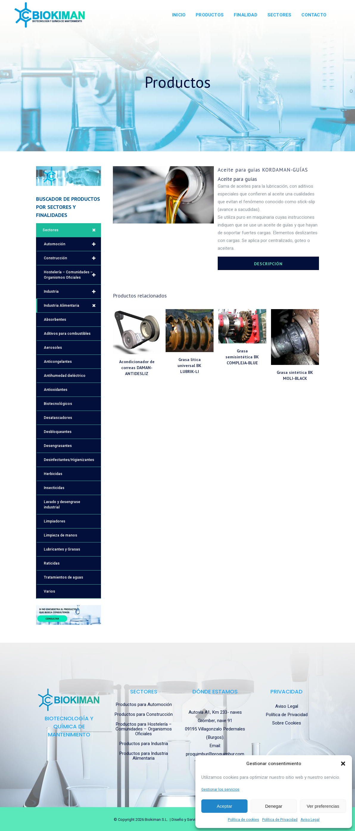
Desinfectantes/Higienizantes (69, 459)
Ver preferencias (323, 806)
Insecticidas (54, 488)
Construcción (72, 258)
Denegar (273, 806)
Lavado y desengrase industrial (62, 504)
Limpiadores (54, 521)
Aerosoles (53, 347)
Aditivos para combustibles (67, 333)
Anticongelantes (58, 361)
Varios (49, 591)
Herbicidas (53, 474)
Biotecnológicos (58, 403)
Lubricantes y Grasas (62, 549)
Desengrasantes (58, 445)
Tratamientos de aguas (63, 577)
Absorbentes (55, 319)
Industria (72, 291)
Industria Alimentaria (72, 305)
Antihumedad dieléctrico (64, 375)
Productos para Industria (143, 743)
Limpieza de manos (60, 535)
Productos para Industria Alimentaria (143, 756)
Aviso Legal (310, 819)
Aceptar (224, 806)
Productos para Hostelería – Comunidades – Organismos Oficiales (144, 729)
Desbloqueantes (57, 431)
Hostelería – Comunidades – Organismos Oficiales (72, 274)
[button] (343, 764)
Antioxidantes (55, 389)
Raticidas (52, 563)
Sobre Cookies (286, 723)
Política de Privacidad (280, 819)
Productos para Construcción (143, 714)
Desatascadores (58, 417)
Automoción (72, 244)
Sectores (72, 230)
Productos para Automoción (144, 704)
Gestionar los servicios (220, 789)
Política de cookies (243, 819)
